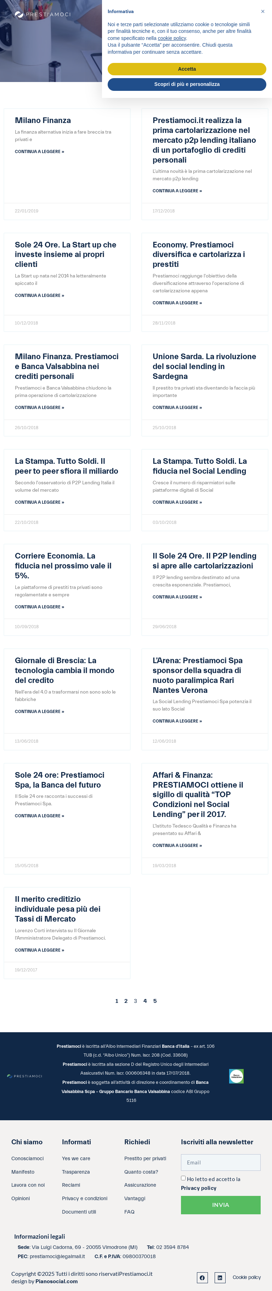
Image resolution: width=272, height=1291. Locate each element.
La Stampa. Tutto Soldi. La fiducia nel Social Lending (200, 466)
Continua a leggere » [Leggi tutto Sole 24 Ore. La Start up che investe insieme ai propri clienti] (39, 295)
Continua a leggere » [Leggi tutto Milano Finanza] (39, 151)
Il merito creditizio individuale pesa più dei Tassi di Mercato (58, 909)
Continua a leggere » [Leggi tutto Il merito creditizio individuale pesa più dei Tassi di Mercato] (39, 950)
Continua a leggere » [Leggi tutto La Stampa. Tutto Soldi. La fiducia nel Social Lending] (177, 502)
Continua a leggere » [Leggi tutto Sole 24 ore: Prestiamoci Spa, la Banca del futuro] (39, 815)
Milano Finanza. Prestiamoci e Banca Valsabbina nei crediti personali (67, 366)
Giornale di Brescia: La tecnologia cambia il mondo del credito (64, 670)
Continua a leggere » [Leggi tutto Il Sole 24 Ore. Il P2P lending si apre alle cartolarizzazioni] (177, 597)
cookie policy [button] (172, 38)
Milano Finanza (43, 120)
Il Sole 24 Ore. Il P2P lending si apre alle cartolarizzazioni (204, 561)
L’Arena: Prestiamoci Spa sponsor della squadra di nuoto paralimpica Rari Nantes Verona (198, 675)
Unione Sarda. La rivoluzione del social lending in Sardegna (204, 366)
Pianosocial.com (56, 1281)
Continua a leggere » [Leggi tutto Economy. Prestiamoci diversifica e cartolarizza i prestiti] (177, 302)
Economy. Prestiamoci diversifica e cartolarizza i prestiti (199, 254)
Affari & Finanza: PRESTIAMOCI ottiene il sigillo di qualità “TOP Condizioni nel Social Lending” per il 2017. (198, 795)
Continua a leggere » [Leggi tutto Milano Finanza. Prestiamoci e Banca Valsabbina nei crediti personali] (39, 407)
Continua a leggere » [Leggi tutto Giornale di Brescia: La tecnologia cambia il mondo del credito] (39, 711)
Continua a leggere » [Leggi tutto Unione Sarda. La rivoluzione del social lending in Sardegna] (177, 407)
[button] (262, 11)
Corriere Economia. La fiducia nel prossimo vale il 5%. (63, 565)
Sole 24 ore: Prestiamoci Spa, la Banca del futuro (59, 780)
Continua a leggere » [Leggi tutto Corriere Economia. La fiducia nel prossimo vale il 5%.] (39, 606)
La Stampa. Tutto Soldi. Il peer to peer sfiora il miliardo (66, 466)
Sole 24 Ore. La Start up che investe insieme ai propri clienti (66, 254)
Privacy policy (199, 1188)
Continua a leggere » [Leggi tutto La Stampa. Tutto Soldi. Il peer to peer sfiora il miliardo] (39, 502)
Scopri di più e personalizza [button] (187, 84)
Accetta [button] (187, 69)
